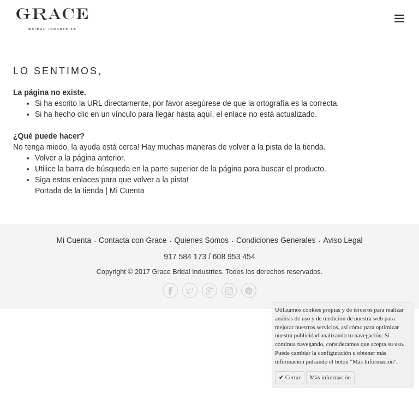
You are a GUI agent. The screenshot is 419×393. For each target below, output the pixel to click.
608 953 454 (234, 256)
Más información (330, 377)
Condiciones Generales (276, 240)
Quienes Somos (202, 240)
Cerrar (292, 377)
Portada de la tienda (69, 190)
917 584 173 (185, 256)
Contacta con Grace (133, 240)
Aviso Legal (342, 240)
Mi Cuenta (127, 190)
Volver (45, 157)
